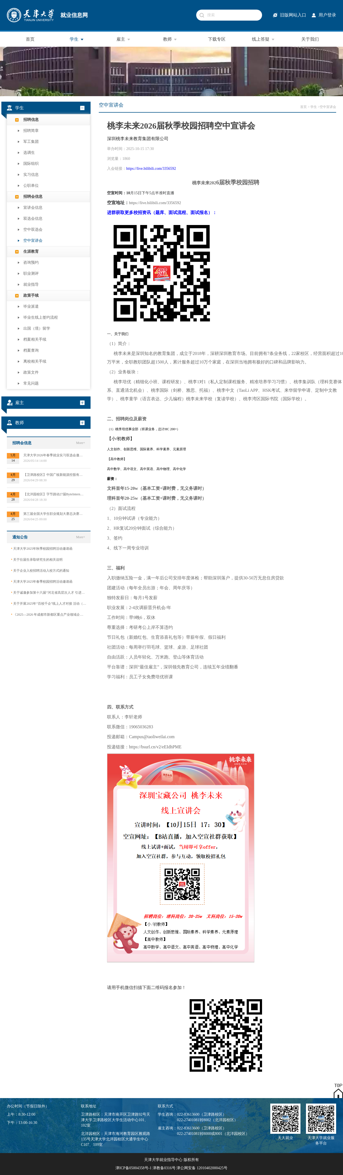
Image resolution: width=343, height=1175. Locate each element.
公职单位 (31, 186)
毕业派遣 (31, 306)
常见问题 (31, 383)
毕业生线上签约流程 (40, 317)
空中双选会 (33, 229)
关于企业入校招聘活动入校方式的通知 (40, 570)
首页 (30, 39)
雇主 (123, 39)
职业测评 (31, 273)
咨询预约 (31, 262)
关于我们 (310, 39)
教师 (170, 39)
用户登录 (327, 15)
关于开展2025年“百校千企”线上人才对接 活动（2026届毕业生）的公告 (48, 603)
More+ (80, 443)
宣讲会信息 (33, 207)
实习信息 (31, 175)
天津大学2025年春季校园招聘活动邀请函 (41, 581)
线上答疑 (263, 39)
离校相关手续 (34, 361)
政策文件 (31, 372)
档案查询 (31, 350)
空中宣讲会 (33, 240)
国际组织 (31, 164)
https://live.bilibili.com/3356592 (151, 168)
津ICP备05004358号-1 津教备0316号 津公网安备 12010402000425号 (171, 1168)
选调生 (29, 153)
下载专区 (217, 39)
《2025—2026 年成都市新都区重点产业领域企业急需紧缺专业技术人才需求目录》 (48, 614)
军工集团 (31, 142)
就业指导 (31, 284)
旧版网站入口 (293, 15)
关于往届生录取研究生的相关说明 (37, 559)
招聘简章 (31, 131)
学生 (77, 39)
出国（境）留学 (36, 328)
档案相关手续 (34, 339)
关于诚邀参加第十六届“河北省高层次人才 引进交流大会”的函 (48, 592)
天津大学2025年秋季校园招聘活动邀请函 (41, 548)
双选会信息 (33, 218)
